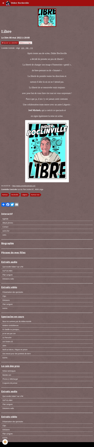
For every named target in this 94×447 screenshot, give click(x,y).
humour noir (35, 195)
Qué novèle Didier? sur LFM (12, 267)
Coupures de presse (9, 383)
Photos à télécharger (10, 379)
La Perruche (6, 338)
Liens (4, 235)
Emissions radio (8, 279)
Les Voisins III (7, 342)
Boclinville (15, 195)
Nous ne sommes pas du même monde (16, 321)
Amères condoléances (10, 325)
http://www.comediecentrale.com (23, 186)
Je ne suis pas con (9, 333)
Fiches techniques (9, 371)
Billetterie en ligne (25, 43)
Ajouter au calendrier (10, 43)
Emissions (6, 300)
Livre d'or (5, 231)
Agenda (5, 219)
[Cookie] (5, 442)
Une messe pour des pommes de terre (16, 354)
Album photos (7, 223)
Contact (5, 227)
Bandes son (6, 375)
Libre (4, 346)
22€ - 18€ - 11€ (27, 48)
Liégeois (24, 195)
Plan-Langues (7, 275)
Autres (4, 308)
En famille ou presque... (11, 329)
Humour (5, 195)
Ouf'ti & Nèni (7, 271)
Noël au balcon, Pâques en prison (15, 350)
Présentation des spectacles (12, 292)
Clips (4, 296)
